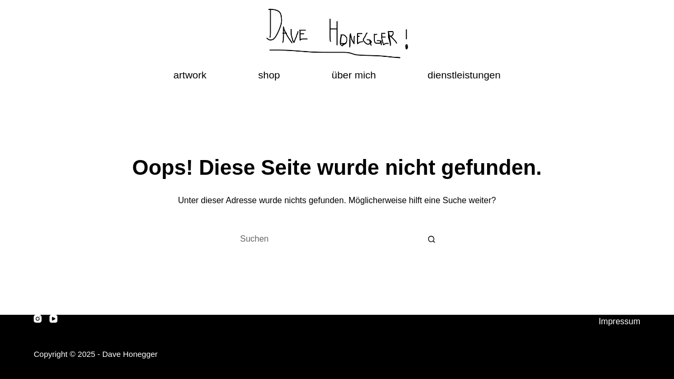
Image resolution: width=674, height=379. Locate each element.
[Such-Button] (431, 239)
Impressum (619, 321)
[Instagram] (38, 319)
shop (269, 75)
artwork (189, 75)
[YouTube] (53, 319)
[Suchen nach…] (326, 239)
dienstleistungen (464, 75)
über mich (354, 75)
